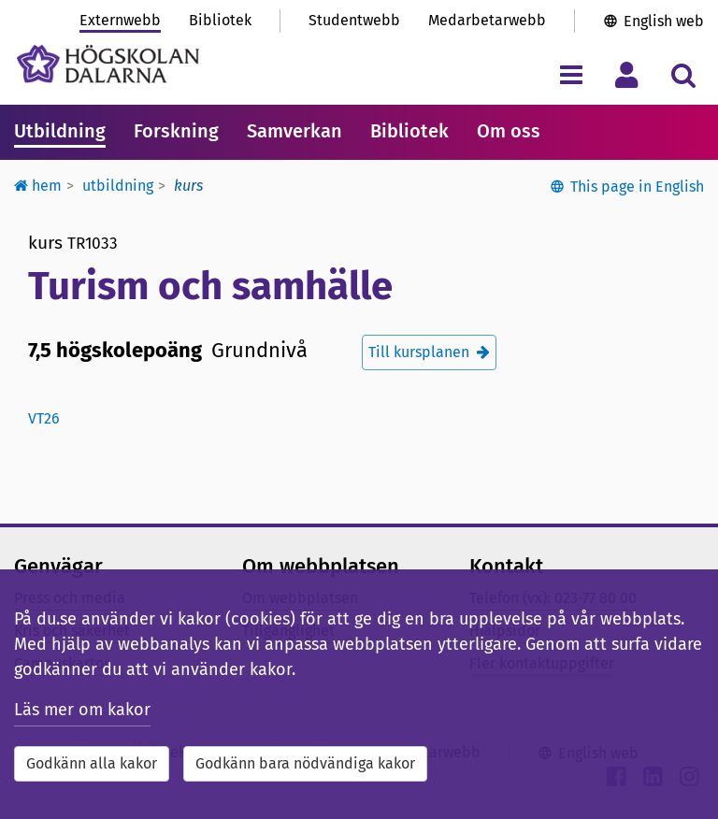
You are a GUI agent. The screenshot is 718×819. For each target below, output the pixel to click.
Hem (38, 185)
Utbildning (60, 131)
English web (664, 21)
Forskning (176, 131)
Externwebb (120, 20)
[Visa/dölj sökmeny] (683, 74)
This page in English (637, 186)
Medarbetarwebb (487, 20)
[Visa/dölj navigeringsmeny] (571, 74)
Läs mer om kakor (82, 709)
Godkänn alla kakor (91, 763)
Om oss (508, 131)
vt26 (44, 418)
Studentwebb (354, 20)
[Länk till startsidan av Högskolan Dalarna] (108, 64)
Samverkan (294, 131)
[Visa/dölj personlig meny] (627, 74)
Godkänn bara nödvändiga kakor (305, 763)
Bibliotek (220, 20)
